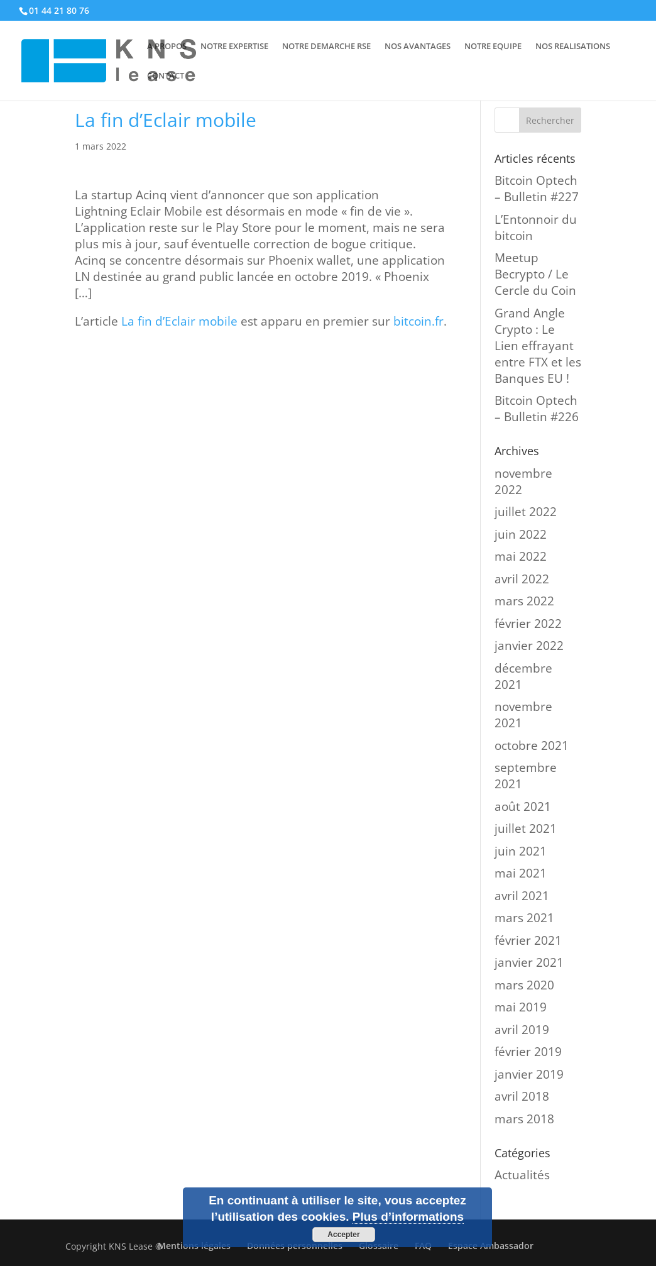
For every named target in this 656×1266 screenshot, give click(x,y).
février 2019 (528, 1051)
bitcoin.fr (418, 321)
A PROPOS (167, 46)
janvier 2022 (529, 645)
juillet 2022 (526, 512)
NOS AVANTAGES (418, 46)
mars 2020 (524, 985)
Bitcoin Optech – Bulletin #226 (537, 408)
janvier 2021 (529, 962)
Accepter (343, 1234)
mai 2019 (521, 1007)
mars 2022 (524, 601)
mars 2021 (524, 918)
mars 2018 (524, 1119)
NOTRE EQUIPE (493, 46)
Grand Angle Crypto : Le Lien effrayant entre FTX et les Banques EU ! (538, 346)
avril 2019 (522, 1029)
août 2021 (523, 806)
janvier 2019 (529, 1074)
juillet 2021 (526, 828)
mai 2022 (521, 556)
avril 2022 (522, 579)
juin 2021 (521, 851)
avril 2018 (522, 1096)
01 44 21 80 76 (59, 10)
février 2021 (528, 940)
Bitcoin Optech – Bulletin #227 (537, 188)
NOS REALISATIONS (572, 46)
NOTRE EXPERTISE (234, 46)
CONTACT (165, 76)
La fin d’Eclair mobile (179, 321)
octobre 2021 (532, 745)
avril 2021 (522, 896)
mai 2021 (521, 873)
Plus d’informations (408, 1216)
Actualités (522, 1175)
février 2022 (528, 623)
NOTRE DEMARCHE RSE (326, 46)
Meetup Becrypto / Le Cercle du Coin (535, 274)
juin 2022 (521, 534)
